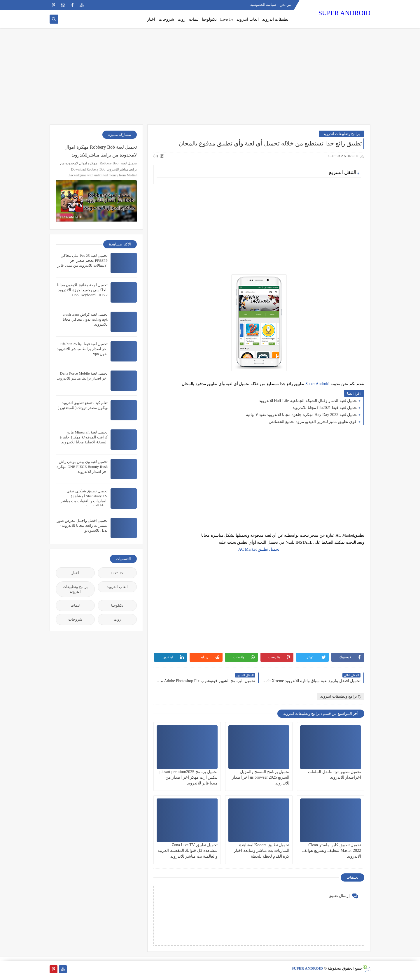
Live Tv (226, 19)
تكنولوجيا (209, 19)
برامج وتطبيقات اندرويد (341, 133)
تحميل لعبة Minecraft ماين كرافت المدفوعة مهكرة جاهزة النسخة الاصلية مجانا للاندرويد (84, 437)
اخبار (151, 19)
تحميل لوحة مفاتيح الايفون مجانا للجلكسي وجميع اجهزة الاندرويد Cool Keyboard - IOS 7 (82, 290)
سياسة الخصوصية (263, 5)
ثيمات (194, 19)
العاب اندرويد (248, 19)
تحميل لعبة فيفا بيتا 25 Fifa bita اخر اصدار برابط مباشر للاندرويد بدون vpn (82, 349)
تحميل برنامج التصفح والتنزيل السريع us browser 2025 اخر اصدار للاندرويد (260, 777)
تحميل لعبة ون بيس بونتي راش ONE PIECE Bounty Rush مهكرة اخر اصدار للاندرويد (82, 466)
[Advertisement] (210, 79)
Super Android (317, 384)
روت (182, 19)
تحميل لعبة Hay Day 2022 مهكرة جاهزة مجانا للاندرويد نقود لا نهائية (302, 414)
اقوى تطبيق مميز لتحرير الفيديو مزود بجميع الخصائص (313, 421)
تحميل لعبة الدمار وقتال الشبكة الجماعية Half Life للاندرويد (308, 401)
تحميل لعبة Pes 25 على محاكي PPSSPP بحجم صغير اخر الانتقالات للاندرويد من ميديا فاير (82, 260)
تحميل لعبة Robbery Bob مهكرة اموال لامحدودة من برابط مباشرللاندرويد (100, 151)
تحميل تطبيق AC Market (258, 549)
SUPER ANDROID (344, 13)
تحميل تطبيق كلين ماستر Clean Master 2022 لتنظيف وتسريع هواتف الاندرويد (331, 850)
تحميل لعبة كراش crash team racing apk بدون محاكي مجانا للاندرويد (85, 319)
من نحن (285, 5)
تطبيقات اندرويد (275, 19)
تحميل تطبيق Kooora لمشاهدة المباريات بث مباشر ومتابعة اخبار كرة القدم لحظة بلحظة (261, 850)
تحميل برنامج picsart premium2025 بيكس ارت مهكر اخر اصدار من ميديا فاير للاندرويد (189, 777)
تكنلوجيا (117, 605)
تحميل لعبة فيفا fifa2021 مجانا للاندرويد (325, 408)
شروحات (166, 19)
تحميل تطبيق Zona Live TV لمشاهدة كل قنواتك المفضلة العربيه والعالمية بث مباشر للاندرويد (188, 850)
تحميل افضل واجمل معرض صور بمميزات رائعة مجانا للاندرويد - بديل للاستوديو (82, 525)
